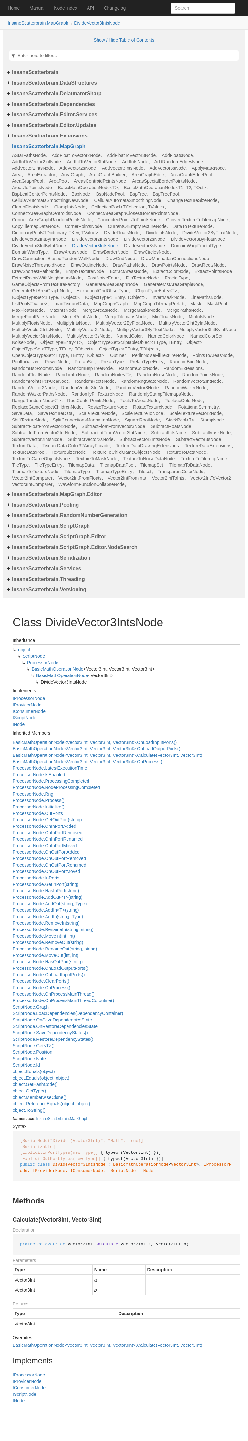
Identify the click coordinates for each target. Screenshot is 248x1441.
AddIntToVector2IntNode (36, 161)
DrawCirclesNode (151, 252)
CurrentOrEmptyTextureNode (137, 226)
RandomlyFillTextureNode (97, 394)
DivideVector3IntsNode (97, 22)
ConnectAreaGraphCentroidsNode (46, 213)
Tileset (144, 471)
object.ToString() (29, 1110)
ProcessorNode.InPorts (36, 877)
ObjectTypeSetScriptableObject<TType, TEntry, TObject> (145, 342)
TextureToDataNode (186, 452)
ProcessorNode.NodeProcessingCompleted (56, 787)
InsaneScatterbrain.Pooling (45, 505)
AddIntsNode (135, 161)
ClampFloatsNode (30, 206)
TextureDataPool (29, 452)
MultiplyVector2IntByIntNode (187, 323)
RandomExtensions (183, 368)
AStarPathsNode (29, 155)
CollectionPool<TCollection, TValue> (128, 206)
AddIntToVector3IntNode (91, 161)
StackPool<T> (180, 419)
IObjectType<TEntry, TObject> (115, 297)
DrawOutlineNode (89, 265)
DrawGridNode (120, 258)
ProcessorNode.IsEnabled (39, 774)
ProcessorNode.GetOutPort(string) (47, 819)
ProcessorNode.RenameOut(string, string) (55, 948)
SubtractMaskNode (211, 432)
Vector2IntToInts (168, 478)
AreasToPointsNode (32, 187)
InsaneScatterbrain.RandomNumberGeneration (69, 515)
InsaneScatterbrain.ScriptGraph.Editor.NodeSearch (75, 547)
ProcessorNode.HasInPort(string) (46, 890)
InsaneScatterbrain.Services (46, 568)
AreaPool (58, 181)
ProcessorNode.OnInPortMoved (45, 845)
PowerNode (56, 361)
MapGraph (79, 1118)
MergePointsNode (80, 316)
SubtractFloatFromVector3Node (113, 426)
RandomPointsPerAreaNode (40, 381)
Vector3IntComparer (32, 484)
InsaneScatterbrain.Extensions (50, 135)
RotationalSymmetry (198, 407)
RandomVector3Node (137, 387)
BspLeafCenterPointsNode (39, 194)
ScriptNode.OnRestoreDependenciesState (55, 1026)
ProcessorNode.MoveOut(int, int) (45, 955)
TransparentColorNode (180, 471)
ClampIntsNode (70, 206)
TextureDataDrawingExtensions (147, 445)
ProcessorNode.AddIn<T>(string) (46, 910)
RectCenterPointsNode (90, 400)
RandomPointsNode (202, 374)
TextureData (24, 445)
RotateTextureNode (152, 407)
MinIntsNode (201, 316)
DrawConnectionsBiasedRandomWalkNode (55, 258)
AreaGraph (72, 174)
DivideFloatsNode (122, 232)
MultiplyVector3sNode (88, 336)
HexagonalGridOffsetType (103, 290)
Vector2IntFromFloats (80, 478)
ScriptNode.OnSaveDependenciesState (52, 1019)
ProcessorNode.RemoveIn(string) (46, 923)
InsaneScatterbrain (35, 72)
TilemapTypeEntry (114, 471)
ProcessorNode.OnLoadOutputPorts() (50, 968)
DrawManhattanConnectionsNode (175, 258)
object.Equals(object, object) (41, 1078)
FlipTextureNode (142, 277)
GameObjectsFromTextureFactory (46, 284)
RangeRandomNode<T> (36, 400)
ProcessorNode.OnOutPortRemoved (49, 858)
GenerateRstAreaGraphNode (41, 290)
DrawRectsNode (207, 265)
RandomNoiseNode (156, 374)
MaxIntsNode (63, 310)
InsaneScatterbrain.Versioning (49, 589)
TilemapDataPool (117, 465)
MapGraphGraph (111, 303)
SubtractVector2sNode (90, 439)
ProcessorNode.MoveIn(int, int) (44, 936)
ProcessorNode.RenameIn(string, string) (53, 929)
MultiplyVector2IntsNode (36, 329)
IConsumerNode (29, 711)
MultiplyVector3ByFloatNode (145, 329)
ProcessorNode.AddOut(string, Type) (50, 903)
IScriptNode (24, 717)
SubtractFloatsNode (171, 426)
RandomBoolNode (188, 361)
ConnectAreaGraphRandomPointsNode (51, 219)
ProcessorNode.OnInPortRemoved (47, 832)
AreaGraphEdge (147, 174)
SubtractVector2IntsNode (37, 439)
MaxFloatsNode (28, 310)
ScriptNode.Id (26, 1065)
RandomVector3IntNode (85, 387)
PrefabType (112, 361)
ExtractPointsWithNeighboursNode (47, 277)
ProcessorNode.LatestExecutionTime (50, 768)
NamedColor (129, 336)
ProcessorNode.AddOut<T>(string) (47, 897)
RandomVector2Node (33, 387)
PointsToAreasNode (212, 355)
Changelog (115, 8)
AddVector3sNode (168, 168)
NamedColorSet (206, 336)
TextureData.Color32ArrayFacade (76, 445)
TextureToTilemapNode (204, 458)
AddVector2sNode (77, 168)
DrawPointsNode (169, 265)
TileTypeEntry (48, 465)
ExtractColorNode (171, 271)
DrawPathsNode (129, 265)
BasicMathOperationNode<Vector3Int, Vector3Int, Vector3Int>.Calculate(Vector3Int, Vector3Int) (107, 755)
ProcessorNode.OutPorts (38, 813)
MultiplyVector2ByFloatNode (124, 323)
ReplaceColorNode (183, 400)
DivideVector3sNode (144, 245)
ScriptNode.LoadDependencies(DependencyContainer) (68, 1013)
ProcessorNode (42, 662)
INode (19, 724)
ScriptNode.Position (32, 1052)
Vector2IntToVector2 (211, 478)
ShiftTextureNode (29, 419)
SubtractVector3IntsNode (144, 439)
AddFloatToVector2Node (76, 155)
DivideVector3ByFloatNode (198, 239)
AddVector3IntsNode (122, 168)
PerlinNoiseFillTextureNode (159, 355)
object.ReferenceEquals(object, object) (51, 1103)
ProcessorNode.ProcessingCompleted (51, 781)
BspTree (138, 194)
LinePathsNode (206, 297)
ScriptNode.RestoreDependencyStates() (53, 1039)
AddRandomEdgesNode (178, 161)
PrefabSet (85, 361)
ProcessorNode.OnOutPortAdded (46, 852)
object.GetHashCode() (35, 1084)
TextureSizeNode (68, 452)
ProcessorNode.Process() (38, 800)
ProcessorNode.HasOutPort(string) (48, 961)
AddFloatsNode (177, 155)
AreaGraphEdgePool (191, 174)
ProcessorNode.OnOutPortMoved (46, 871)
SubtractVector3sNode (198, 439)
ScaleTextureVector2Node (195, 413)
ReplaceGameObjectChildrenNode (47, 407)
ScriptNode (34, 656)
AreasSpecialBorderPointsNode (164, 181)
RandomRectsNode (94, 381)
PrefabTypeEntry (146, 361)
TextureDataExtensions (208, 445)
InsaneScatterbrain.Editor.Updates (54, 125)
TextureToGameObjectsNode (41, 458)
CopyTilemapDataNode (35, 226)
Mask (196, 303)
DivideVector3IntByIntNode (39, 245)
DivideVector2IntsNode (95, 239)
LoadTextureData (70, 303)
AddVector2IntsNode (32, 168)
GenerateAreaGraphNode (112, 284)
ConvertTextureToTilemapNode (197, 219)
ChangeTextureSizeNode (192, 200)
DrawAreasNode (70, 252)
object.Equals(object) (34, 1071)
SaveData (22, 413)
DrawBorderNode (110, 252)
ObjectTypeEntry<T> (61, 342)
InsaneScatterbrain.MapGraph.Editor (57, 494)
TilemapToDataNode (189, 465)
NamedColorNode (166, 336)
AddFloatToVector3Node (131, 155)
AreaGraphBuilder (107, 174)
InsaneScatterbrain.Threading (48, 579)
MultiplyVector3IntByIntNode (207, 329)
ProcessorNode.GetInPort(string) (45, 884)
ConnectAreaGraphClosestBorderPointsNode (132, 213)
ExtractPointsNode (213, 271)
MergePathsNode (184, 310)
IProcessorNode (29, 698)
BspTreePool (166, 194)
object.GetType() (29, 1090)
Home (14, 8)
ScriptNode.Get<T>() (34, 1045)
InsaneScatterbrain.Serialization (51, 558)
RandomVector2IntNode (197, 381)
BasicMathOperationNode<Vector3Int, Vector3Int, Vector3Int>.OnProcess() (87, 761)
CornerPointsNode (83, 226)
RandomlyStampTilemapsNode (160, 394)
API (90, 8)
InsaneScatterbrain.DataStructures (54, 83)
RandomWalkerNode (185, 387)
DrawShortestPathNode (35, 271)
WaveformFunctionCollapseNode (91, 484)
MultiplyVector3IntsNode (36, 336)
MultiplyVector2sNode (88, 329)
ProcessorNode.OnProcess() (41, 987)
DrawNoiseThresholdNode (38, 265)
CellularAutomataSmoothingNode (127, 200)
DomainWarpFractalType (196, 245)
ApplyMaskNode (208, 168)
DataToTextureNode (193, 226)
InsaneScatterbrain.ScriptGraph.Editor (59, 536)
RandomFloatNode (31, 374)
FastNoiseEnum (104, 277)
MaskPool (217, 303)
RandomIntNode (72, 374)
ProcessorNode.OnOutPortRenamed (49, 865)
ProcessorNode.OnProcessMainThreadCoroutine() (63, 1000)
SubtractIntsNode (168, 432)
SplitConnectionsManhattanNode (86, 419)
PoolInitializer (25, 361)
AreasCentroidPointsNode (100, 181)
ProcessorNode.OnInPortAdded (44, 826)
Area (17, 174)
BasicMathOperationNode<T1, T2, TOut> (165, 187)
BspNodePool (110, 194)
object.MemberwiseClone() (40, 1097)
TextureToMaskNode (96, 458)
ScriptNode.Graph (31, 1007)
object (24, 649)
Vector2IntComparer (32, 478)
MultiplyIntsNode (73, 323)
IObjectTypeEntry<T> (156, 290)
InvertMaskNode (167, 297)
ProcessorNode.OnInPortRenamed (48, 839)
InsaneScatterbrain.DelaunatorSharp (56, 93)
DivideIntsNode (161, 232)
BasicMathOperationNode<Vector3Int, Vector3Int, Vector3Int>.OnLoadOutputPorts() (96, 748)
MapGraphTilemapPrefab (159, 303)
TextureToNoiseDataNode (149, 458)
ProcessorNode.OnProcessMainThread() (54, 994)
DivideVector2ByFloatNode (209, 232)
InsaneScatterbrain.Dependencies (53, 104)
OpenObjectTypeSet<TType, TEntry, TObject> (58, 355)
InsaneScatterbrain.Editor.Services (54, 114)
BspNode (80, 194)
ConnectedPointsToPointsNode (129, 219)
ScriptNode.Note (29, 1058)
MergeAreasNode (100, 310)
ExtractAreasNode (128, 271)
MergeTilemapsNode (125, 316)
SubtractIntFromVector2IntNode (44, 432)
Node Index (65, 8)
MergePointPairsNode (34, 316)
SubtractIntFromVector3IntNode (113, 432)
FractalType (176, 277)
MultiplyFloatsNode (31, 323)
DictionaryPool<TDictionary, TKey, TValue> (55, 232)
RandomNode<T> (113, 374)
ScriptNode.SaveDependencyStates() (50, 1032)
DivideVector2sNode (144, 239)
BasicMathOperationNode (57, 669)
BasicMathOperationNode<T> (88, 187)
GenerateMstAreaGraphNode (173, 284)
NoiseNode (23, 342)
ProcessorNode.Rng (33, 794)
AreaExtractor (41, 174)
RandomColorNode (138, 368)
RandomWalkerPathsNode (38, 394)
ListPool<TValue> (29, 303)
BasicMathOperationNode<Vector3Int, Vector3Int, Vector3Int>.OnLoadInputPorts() (95, 742)
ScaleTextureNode (96, 413)
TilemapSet (151, 465)
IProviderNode (27, 704)
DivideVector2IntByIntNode (39, 239)
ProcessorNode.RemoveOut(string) (48, 942)
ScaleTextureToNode (142, 413)
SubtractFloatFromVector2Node (44, 426)
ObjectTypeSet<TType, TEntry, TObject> (52, 348)
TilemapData (81, 465)
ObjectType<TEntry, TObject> (129, 348)
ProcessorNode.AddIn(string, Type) (48, 916)
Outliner (118, 355)
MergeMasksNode (142, 310)
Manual (36, 8)
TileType (20, 465)
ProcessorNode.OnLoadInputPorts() (49, 974)
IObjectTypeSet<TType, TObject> (45, 297)
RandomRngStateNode (143, 381)
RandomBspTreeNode (90, 368)
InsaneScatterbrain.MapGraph (38, 22)
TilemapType (77, 471)
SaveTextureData (55, 413)
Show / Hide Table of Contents (124, 40)
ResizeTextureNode (107, 407)
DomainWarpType (30, 252)
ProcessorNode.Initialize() (38, 806)
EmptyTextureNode (85, 271)
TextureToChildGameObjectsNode (126, 452)
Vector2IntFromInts (127, 478)
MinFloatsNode (167, 316)
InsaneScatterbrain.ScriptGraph (51, 526)
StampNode (212, 419)
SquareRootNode (142, 419)
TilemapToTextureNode (35, 471)
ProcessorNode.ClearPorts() (41, 981)
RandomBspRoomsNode (37, 368)
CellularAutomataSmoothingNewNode (50, 200)
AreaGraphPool (27, 181)
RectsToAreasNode (139, 400)
